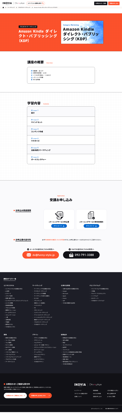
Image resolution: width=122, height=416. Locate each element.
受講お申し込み (97, 400)
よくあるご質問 (111, 400)
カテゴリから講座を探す (35, 3)
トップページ (77, 394)
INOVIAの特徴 (97, 397)
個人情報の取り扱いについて (111, 412)
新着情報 (95, 394)
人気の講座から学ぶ (112, 394)
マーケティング (11, 8)
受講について (78, 400)
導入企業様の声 (111, 397)
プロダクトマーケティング (24, 8)
